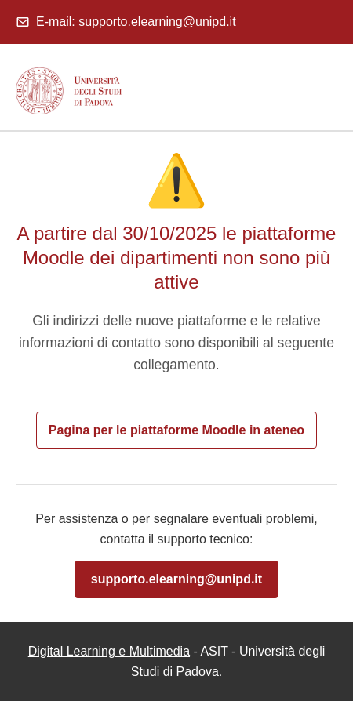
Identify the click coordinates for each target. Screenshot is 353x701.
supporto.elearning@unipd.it (176, 579)
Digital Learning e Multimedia (109, 651)
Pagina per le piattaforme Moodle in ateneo (176, 430)
